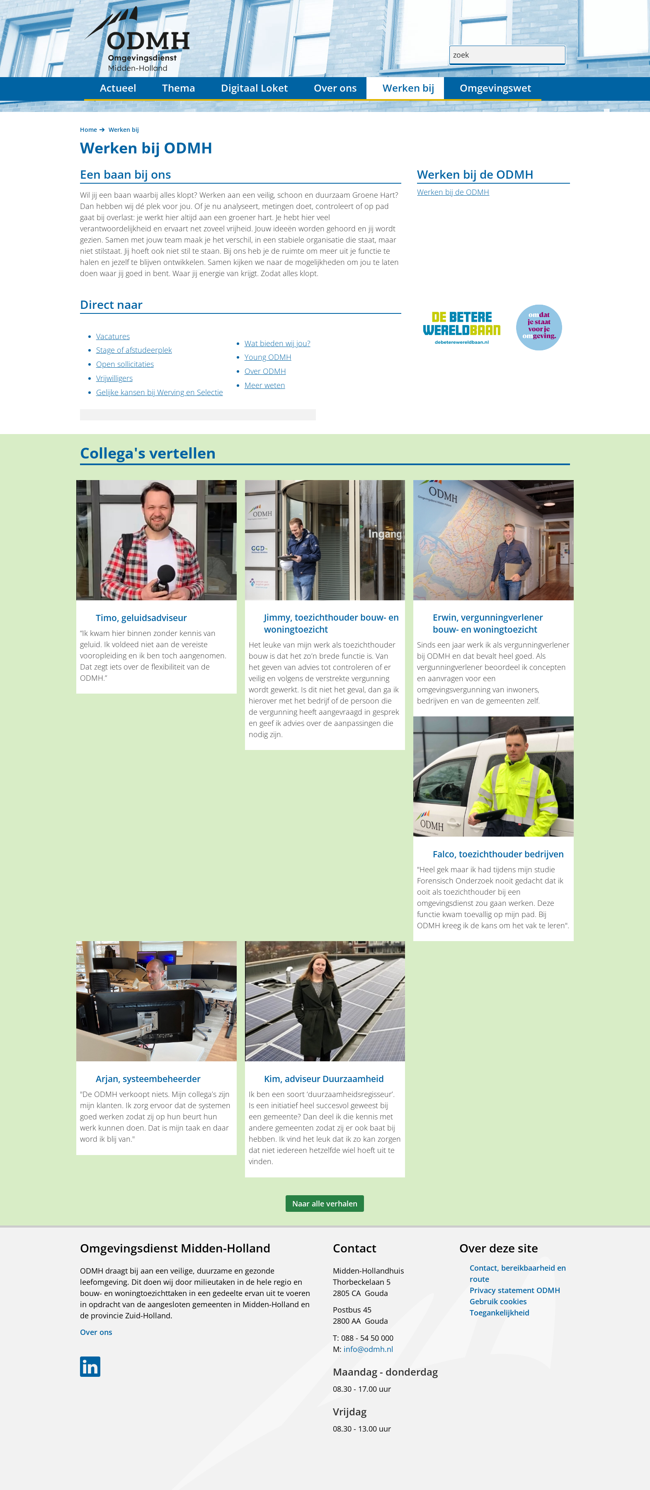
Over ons (335, 88)
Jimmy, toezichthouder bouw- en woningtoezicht (331, 623)
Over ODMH (265, 371)
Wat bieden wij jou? (277, 343)
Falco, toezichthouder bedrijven (498, 854)
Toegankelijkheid (499, 1313)
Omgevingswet (495, 88)
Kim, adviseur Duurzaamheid (324, 1079)
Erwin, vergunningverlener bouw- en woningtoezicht (488, 623)
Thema (178, 88)
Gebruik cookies (498, 1301)
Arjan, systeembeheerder (148, 1079)
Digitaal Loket (254, 88)
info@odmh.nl (368, 1349)
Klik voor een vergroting (564, 352)
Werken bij (408, 88)
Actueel (118, 88)
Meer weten (265, 385)
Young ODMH (268, 357)
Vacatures (113, 336)
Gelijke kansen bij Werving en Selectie (159, 392)
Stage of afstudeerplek (134, 350)
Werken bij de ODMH (453, 192)
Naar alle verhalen (324, 1204)
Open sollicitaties (125, 364)
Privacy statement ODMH (515, 1290)
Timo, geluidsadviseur (141, 618)
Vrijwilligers (114, 378)
